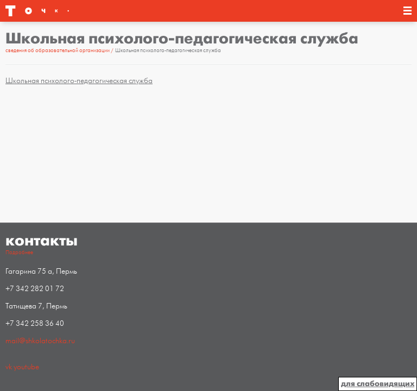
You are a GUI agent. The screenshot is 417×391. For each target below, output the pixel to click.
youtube (26, 366)
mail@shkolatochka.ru (40, 340)
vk (8, 366)
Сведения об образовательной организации (58, 50)
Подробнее (19, 252)
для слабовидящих (377, 384)
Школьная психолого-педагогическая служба (79, 80)
